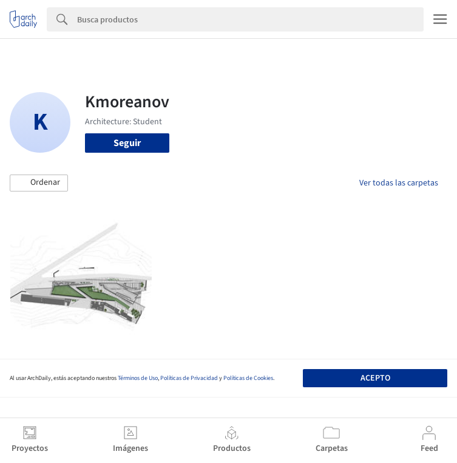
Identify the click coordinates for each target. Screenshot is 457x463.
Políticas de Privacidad (189, 378)
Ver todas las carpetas (398, 183)
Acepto (375, 378)
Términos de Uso (138, 378)
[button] (39, 183)
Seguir (127, 143)
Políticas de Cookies (248, 378)
